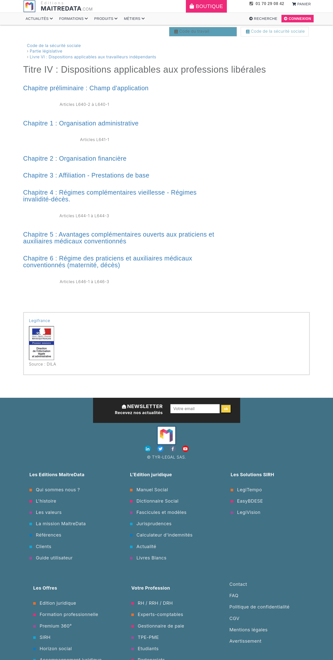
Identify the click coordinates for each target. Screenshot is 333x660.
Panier (301, 4)
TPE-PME (145, 637)
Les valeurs (45, 512)
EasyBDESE (247, 501)
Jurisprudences (151, 523)
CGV (234, 618)
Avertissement (245, 641)
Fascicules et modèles (158, 512)
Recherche (263, 19)
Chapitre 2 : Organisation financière (75, 158)
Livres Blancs (148, 557)
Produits (105, 19)
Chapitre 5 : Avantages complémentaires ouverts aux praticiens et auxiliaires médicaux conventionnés (118, 238)
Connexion (297, 19)
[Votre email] (195, 408)
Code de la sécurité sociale (275, 31)
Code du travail (191, 31)
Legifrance (39, 320)
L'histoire (42, 501)
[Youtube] (185, 448)
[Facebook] (173, 448)
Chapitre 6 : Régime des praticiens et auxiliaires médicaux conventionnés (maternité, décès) (107, 262)
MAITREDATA (61, 8)
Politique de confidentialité (259, 606)
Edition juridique (54, 603)
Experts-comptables (157, 614)
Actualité (143, 546)
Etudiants (145, 648)
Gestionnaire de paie (157, 626)
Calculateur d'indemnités (161, 535)
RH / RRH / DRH (152, 603)
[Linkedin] (148, 448)
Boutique (206, 6)
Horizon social (52, 648)
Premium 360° (52, 626)
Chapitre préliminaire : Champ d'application (86, 88)
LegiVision (246, 512)
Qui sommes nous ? (54, 489)
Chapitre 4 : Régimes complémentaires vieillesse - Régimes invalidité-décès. (110, 196)
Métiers (134, 19)
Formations (73, 19)
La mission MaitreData (57, 523)
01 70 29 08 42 (266, 4)
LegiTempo (246, 489)
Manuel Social (149, 489)
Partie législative (46, 51)
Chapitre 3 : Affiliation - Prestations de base (86, 175)
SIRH (42, 637)
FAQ (233, 595)
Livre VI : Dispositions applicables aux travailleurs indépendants (93, 56)
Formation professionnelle (65, 614)
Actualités (39, 19)
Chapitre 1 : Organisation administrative (81, 123)
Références (45, 535)
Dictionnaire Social (154, 501)
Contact (238, 584)
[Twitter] (161, 448)
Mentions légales (248, 629)
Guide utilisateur (51, 557)
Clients (40, 546)
